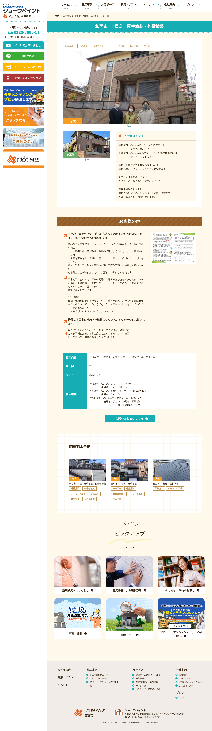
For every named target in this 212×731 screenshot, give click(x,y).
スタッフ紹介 (185, 678)
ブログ (190, 6)
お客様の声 (108, 6)
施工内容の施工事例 (99, 675)
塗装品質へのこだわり (146, 678)
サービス (138, 669)
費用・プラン (128, 6)
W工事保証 (141, 685)
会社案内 (169, 6)
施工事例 (87, 6)
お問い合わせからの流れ (190, 682)
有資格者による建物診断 (147, 682)
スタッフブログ (186, 698)
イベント (149, 6)
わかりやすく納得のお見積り (149, 689)
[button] (128, 126)
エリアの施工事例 (98, 678)
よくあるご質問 (186, 685)
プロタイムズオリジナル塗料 (149, 675)
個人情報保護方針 (152, 722)
